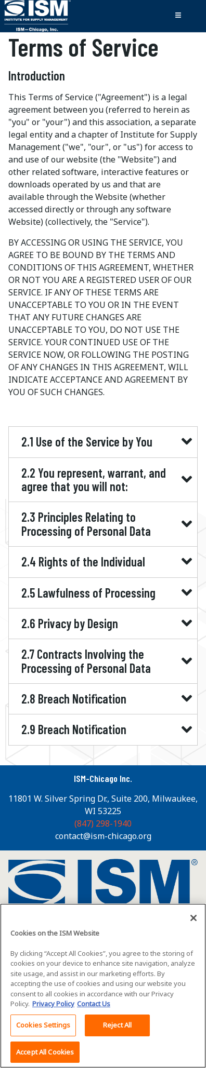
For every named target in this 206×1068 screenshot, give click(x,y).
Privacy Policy (53, 1007)
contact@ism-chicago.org (103, 836)
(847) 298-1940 (103, 823)
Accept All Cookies (45, 1055)
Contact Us (93, 1007)
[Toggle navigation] (178, 16)
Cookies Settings (43, 1028)
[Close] (193, 921)
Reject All (117, 1028)
